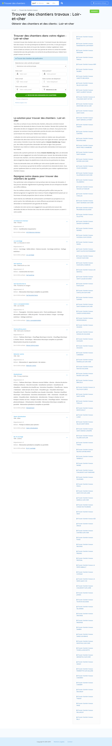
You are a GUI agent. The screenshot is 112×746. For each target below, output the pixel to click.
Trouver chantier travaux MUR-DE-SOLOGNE (84, 367)
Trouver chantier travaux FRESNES (84, 552)
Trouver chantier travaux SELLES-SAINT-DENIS (84, 423)
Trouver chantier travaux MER (87, 64)
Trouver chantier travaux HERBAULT (84, 457)
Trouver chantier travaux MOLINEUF (84, 690)
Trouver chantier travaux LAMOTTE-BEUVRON (84, 77)
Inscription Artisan (99, 3)
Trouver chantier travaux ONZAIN (84, 125)
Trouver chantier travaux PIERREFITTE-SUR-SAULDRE (84, 670)
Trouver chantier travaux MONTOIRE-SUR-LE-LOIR (84, 105)
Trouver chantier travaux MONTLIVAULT (84, 409)
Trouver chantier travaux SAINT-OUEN (84, 112)
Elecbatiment (30, 408)
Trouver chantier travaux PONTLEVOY (84, 285)
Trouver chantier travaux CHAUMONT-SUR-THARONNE (85, 471)
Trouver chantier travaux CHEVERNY (84, 677)
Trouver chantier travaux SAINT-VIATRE (84, 395)
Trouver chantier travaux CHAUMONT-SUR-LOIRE (84, 587)
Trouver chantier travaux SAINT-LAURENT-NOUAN (84, 91)
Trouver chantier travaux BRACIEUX (84, 381)
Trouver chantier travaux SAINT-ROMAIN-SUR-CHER (84, 305)
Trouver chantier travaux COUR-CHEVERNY (84, 167)
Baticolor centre (31, 365)
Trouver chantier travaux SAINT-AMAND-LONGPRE (84, 430)
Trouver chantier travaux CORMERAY (84, 354)
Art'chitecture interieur (33, 232)
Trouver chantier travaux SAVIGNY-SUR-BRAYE (84, 222)
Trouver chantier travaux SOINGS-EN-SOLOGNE (84, 333)
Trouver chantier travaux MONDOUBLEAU (84, 319)
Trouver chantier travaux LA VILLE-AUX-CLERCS (85, 388)
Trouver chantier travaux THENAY (84, 697)
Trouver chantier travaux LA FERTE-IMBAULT (85, 566)
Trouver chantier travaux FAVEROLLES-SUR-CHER (84, 360)
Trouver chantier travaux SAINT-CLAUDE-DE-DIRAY (84, 278)
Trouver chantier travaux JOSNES (84, 594)
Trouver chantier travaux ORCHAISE (84, 614)
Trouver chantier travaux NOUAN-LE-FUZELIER (84, 188)
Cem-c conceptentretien (33, 320)
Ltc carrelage (30, 255)
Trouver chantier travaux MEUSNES (84, 545)
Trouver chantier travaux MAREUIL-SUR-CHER (84, 499)
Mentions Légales (59, 742)
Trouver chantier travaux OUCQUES (84, 340)
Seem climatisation (32, 428)
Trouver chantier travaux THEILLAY (84, 402)
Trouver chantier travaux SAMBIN (84, 628)
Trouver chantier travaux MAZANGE (84, 621)
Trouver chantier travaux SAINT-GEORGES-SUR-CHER (84, 202)
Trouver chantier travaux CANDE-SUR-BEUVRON (84, 312)
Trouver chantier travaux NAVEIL (84, 243)
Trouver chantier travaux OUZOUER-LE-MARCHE (84, 264)
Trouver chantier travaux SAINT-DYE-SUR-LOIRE (84, 492)
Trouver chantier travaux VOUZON (84, 326)
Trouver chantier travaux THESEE (84, 443)
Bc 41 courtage (30, 448)
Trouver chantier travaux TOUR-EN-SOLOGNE (84, 601)
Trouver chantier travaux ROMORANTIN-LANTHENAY (84, 44)
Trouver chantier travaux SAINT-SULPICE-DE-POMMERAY (86, 250)
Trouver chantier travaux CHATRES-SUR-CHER (84, 531)
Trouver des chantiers (13, 3)
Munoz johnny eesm (32, 345)
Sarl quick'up (30, 275)
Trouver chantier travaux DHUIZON (84, 347)
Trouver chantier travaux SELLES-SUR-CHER (84, 84)
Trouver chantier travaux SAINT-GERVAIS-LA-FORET (84, 119)
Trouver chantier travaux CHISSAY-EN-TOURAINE (84, 506)
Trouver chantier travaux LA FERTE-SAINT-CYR (85, 580)
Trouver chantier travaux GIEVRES (84, 229)
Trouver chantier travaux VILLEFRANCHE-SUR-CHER (84, 174)
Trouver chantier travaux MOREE (84, 464)
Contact (70, 742)
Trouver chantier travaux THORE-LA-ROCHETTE (84, 649)
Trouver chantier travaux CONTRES (84, 132)
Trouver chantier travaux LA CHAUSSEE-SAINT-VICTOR (85, 98)
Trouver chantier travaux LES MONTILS (85, 271)
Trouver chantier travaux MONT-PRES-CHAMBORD (84, 146)
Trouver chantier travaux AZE (87, 519)
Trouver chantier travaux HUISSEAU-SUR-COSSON (84, 236)
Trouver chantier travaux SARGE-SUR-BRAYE (84, 635)
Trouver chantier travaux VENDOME (84, 51)
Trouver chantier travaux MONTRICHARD (84, 139)
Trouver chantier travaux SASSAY (84, 663)
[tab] (41, 221)
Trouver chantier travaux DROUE (84, 524)
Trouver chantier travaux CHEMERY (84, 684)
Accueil (14, 10)
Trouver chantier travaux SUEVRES (84, 298)
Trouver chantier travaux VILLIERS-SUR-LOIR (84, 437)
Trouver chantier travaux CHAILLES (84, 195)
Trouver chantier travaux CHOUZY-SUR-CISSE (84, 257)
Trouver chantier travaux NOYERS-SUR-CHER (84, 160)
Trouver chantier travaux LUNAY (84, 416)
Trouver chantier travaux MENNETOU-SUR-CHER (84, 656)
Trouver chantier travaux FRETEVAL (84, 559)
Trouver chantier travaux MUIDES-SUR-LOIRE (84, 374)
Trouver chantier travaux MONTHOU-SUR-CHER (84, 642)
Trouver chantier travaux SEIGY (84, 513)
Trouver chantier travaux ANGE (84, 704)
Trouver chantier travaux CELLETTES (84, 215)
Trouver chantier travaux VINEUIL (84, 58)
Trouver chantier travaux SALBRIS (84, 70)
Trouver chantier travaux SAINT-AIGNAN (84, 153)
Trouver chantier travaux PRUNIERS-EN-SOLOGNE (84, 208)
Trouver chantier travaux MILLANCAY (84, 711)
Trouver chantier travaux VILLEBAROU (84, 181)
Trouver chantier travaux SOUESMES (84, 478)
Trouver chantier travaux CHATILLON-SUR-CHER (84, 291)
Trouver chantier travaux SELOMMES (84, 607)
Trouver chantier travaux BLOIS (84, 38)
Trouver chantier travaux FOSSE (84, 538)
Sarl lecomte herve (32, 295)
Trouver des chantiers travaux (28, 10)
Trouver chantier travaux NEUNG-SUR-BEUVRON (84, 450)
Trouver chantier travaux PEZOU (84, 485)
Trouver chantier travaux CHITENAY (84, 573)
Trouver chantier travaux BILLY (84, 718)
